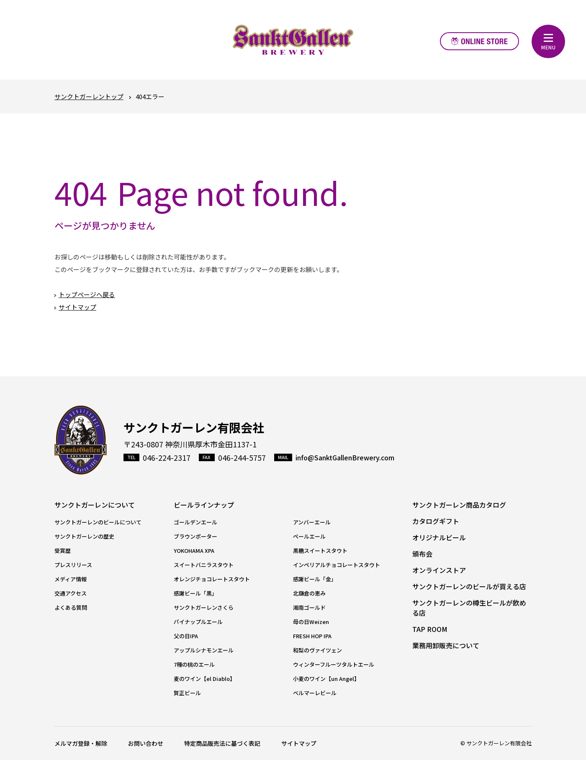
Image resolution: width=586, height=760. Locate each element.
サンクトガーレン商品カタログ (459, 505)
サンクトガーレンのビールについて (97, 522)
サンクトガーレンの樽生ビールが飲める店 (469, 608)
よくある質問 (70, 607)
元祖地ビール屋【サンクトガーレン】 (293, 40)
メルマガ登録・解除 (80, 743)
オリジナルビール (439, 537)
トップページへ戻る (87, 294)
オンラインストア (479, 41)
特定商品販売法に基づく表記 (222, 743)
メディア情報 (70, 579)
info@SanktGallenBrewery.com (345, 457)
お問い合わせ (145, 743)
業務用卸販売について (445, 645)
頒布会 (422, 554)
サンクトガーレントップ (88, 96)
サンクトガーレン (80, 440)
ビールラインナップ (204, 505)
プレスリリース (73, 565)
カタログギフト (435, 521)
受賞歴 (62, 551)
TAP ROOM (429, 629)
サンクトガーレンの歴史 (84, 536)
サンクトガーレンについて (94, 505)
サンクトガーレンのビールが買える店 (469, 586)
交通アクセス (70, 593)
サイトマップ (77, 307)
